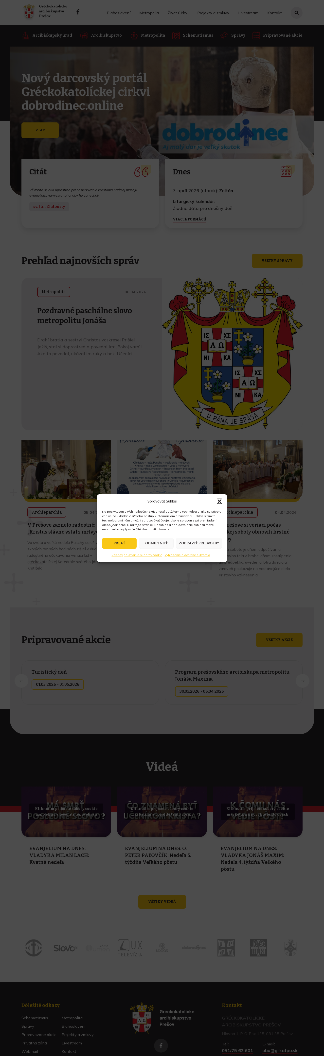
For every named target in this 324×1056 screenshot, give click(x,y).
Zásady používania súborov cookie (137, 555)
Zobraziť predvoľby (199, 543)
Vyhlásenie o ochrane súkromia (187, 555)
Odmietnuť (156, 543)
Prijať (119, 543)
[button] (219, 501)
